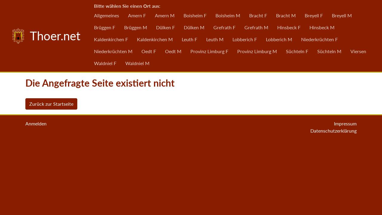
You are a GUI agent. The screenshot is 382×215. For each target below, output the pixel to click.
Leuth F (189, 39)
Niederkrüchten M (113, 51)
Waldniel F (105, 63)
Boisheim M (227, 15)
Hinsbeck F (289, 27)
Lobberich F (244, 39)
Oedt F (148, 51)
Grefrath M (256, 27)
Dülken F (165, 27)
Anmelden (36, 123)
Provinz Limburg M (257, 51)
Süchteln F (297, 51)
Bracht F (258, 15)
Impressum (345, 123)
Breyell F (314, 15)
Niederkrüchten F (319, 39)
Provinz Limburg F (209, 51)
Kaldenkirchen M (155, 39)
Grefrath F (224, 27)
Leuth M (215, 39)
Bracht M (286, 15)
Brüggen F (104, 27)
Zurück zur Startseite (51, 104)
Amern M (165, 15)
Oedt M (173, 51)
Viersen (358, 51)
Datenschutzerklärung (333, 130)
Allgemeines (106, 15)
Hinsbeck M (322, 27)
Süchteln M (329, 51)
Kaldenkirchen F (111, 39)
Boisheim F (195, 15)
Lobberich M (279, 39)
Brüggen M (135, 27)
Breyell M (342, 15)
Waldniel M (137, 63)
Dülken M (194, 27)
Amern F (137, 15)
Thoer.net (44, 36)
